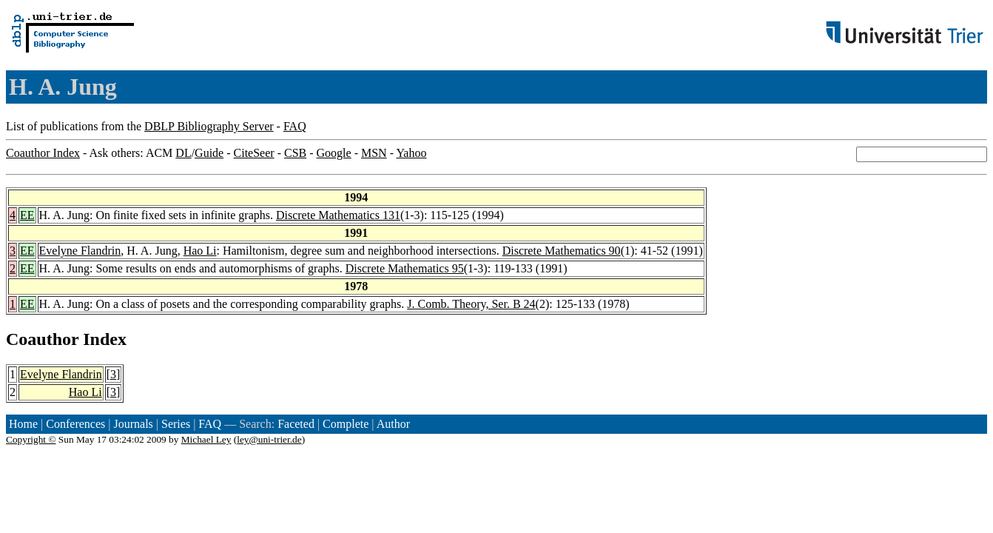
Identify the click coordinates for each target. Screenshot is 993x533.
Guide (209, 153)
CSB (295, 153)
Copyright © (31, 439)
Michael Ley (206, 439)
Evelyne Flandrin (80, 250)
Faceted (295, 424)
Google (334, 153)
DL (183, 153)
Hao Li (200, 250)
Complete (345, 424)
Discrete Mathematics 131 (338, 215)
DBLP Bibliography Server (209, 126)
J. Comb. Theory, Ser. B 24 (471, 304)
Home (23, 424)
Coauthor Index (43, 153)
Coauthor (42, 339)
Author (393, 424)
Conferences (75, 424)
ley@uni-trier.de (269, 439)
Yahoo (411, 153)
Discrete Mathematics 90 (561, 250)
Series (175, 424)
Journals (132, 424)
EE (27, 215)
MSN (374, 153)
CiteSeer (254, 153)
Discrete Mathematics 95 (405, 268)
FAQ (294, 126)
